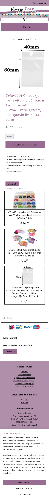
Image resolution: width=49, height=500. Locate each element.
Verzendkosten (24, 374)
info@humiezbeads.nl (27, 425)
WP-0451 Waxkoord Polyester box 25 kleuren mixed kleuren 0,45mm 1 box (24, 215)
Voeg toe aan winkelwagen (25, 144)
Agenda (24, 399)
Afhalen (24, 402)
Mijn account (39, 3)
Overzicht (12, 184)
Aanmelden (10, 351)
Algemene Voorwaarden (24, 377)
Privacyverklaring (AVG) (24, 380)
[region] (24, 456)
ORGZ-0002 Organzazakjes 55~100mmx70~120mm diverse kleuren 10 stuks (24, 253)
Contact (24, 371)
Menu (24, 27)
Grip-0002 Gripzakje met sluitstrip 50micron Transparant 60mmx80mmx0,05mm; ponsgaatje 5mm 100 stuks (24, 292)
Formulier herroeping (24, 383)
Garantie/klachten (24, 386)
